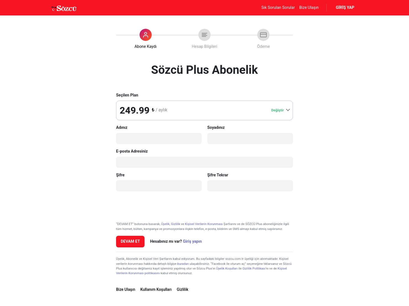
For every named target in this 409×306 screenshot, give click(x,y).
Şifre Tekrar (217, 175)
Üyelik (165, 224)
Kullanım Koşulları (156, 289)
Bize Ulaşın (309, 7)
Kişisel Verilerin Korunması (204, 224)
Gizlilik (175, 224)
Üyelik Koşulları (227, 268)
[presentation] (158, 206)
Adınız (121, 127)
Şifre (120, 175)
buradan (183, 264)
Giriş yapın (192, 241)
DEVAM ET (130, 241)
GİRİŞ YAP (345, 7)
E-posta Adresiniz (132, 151)
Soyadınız (216, 127)
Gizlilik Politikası (253, 268)
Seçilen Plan (127, 95)
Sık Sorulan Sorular (278, 7)
